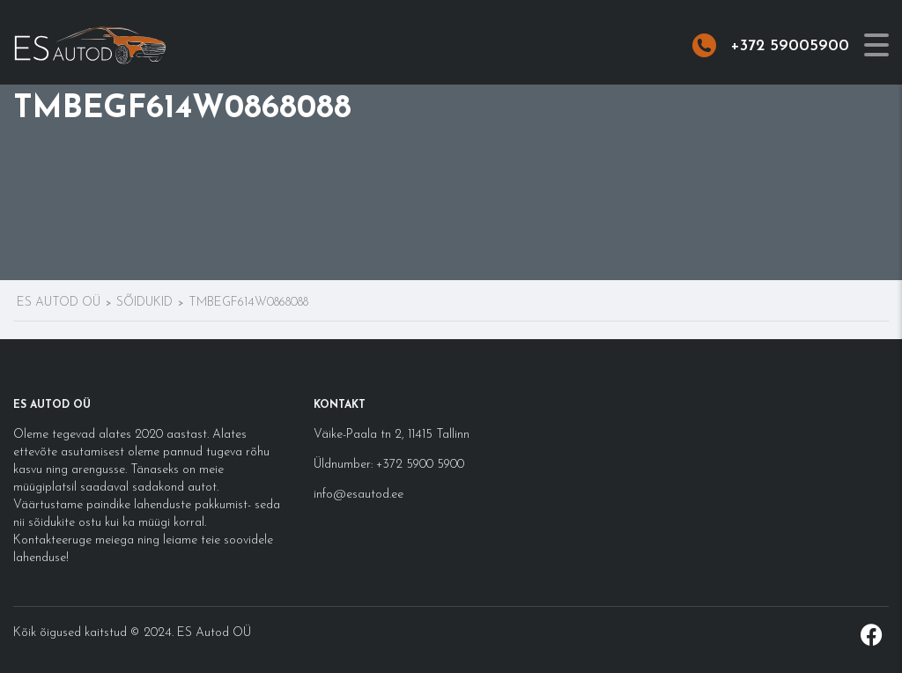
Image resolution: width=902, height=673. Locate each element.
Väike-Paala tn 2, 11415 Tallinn (391, 434)
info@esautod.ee (358, 494)
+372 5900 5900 (418, 464)
